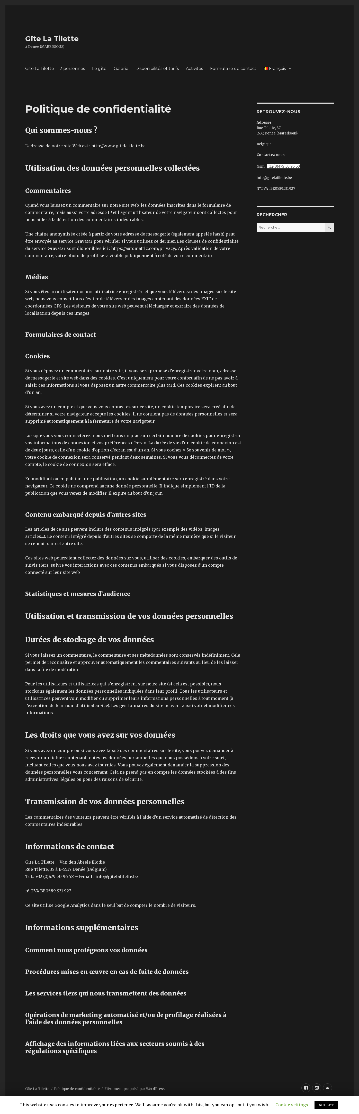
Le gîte (99, 68)
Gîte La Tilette (52, 38)
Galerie (121, 68)
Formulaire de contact (233, 68)
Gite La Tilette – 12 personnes (55, 68)
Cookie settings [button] (291, 1104)
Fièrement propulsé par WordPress (134, 1089)
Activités (194, 68)
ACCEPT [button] (326, 1105)
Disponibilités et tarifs (157, 68)
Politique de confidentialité (77, 1089)
